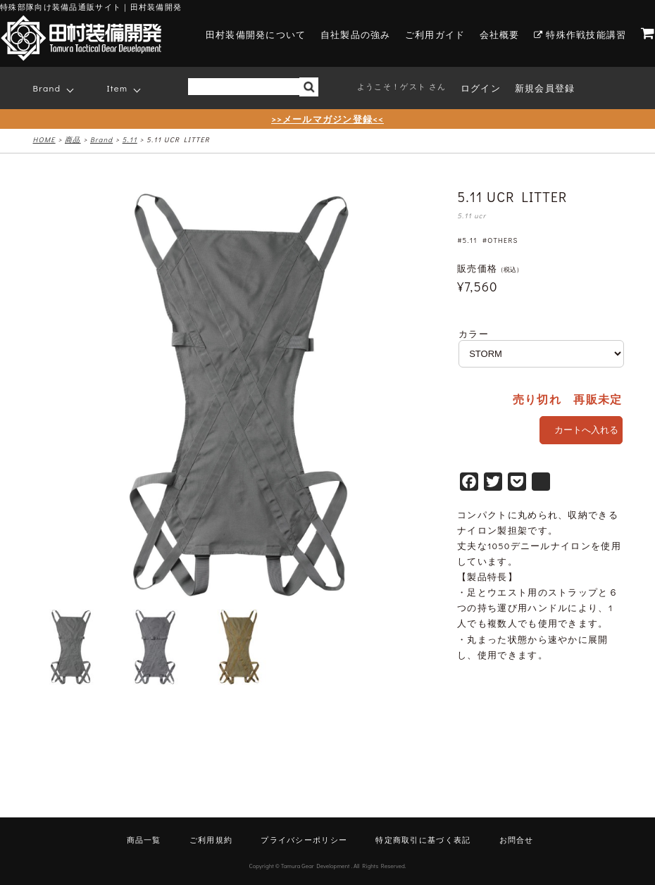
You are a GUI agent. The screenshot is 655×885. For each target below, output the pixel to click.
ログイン (481, 88)
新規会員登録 (545, 88)
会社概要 (500, 34)
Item (117, 88)
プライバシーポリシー (304, 839)
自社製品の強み (355, 34)
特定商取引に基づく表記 (422, 839)
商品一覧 (144, 839)
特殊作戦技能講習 (580, 34)
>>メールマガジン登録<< (327, 119)
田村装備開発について (256, 34)
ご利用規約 (211, 839)
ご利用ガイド (435, 34)
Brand (47, 88)
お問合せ (516, 839)
